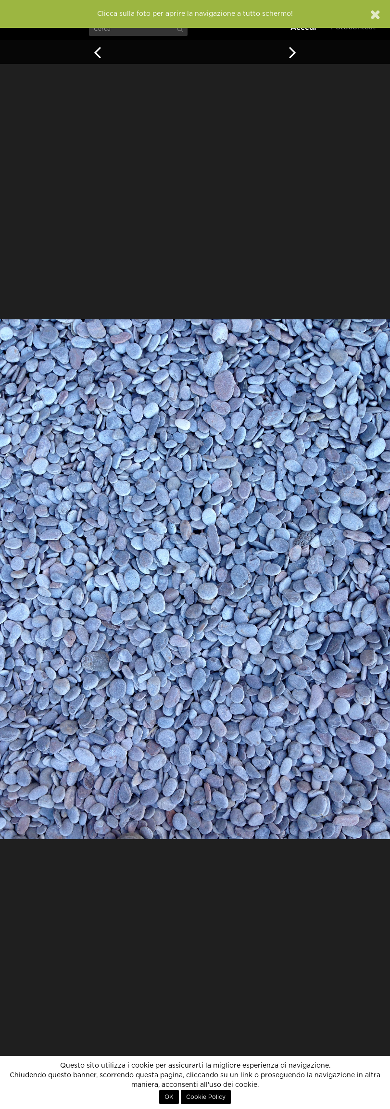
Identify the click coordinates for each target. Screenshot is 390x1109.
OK (169, 1097)
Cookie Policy (206, 1097)
